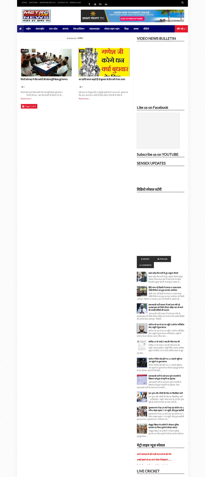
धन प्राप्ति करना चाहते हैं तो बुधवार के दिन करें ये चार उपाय (102, 79)
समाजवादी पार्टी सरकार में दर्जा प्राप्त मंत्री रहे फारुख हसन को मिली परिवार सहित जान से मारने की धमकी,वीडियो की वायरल (165, 301)
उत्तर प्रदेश (25, 51)
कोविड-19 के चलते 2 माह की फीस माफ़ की (164, 335)
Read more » (26, 98)
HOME (24, 2)
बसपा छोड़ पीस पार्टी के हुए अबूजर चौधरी (163, 267)
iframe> (160, 72)
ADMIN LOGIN (75, 2)
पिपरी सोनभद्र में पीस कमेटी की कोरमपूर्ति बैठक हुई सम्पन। (44, 79)
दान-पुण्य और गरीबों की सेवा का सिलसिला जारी (165, 387)
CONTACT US (62, 2)
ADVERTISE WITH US (47, 2)
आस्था (82, 51)
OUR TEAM (33, 2)
